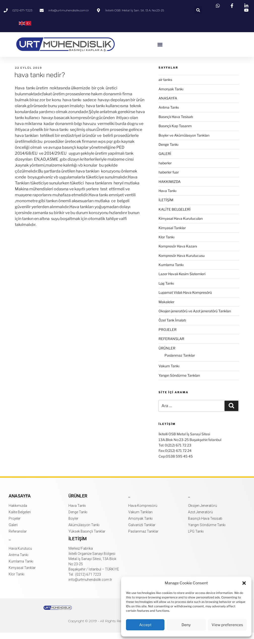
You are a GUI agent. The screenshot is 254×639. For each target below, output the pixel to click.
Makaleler (166, 308)
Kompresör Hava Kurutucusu (182, 262)
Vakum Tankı (169, 372)
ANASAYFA (168, 104)
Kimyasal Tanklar (172, 234)
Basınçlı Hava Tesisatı (176, 123)
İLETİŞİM (166, 206)
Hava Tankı (167, 197)
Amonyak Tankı (171, 95)
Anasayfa (20, 502)
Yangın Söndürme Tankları (179, 382)
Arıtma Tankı (169, 114)
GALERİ (165, 160)
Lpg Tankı (166, 290)
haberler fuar (169, 178)
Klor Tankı (166, 243)
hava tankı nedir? (39, 81)
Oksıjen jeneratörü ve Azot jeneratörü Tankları (195, 317)
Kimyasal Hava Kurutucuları (181, 225)
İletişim (77, 545)
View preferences (227, 625)
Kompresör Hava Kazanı (178, 253)
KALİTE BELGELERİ (174, 216)
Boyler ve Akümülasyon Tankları (184, 142)
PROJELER (168, 336)
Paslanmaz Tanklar (179, 362)
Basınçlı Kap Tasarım (175, 132)
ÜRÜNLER (167, 354)
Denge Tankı (168, 151)
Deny (186, 625)
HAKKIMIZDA (170, 188)
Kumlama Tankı (171, 271)
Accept (145, 625)
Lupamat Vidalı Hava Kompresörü (185, 299)
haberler (165, 169)
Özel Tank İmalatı (172, 327)
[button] (244, 583)
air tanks (165, 86)
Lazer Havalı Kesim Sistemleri (182, 280)
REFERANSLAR (171, 345)
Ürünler (77, 502)
